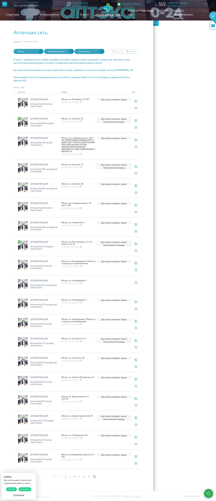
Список (131, 51)
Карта (117, 51)
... (206, 10)
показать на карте (71, 101)
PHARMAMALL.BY (124, 70)
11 (89, 476)
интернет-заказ (119, 99)
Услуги (84, 14)
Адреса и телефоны (132, 496)
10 (83, 476)
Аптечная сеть (134, 12)
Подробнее (18, 495)
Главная (17, 41)
